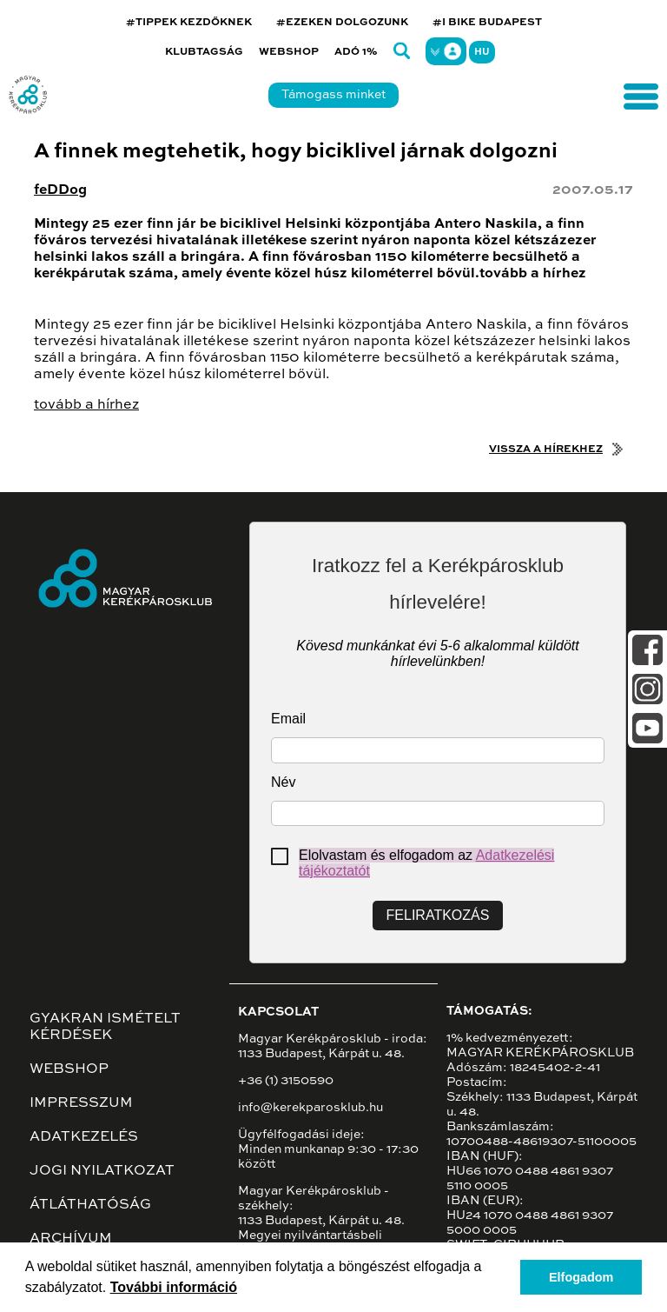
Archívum (71, 1239)
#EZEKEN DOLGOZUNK (342, 22)
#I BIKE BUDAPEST (487, 22)
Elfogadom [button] (581, 1277)
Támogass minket (333, 95)
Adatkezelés (84, 1137)
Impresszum (81, 1103)
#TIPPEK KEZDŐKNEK (189, 22)
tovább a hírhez (86, 405)
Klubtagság (204, 52)
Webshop (289, 52)
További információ (173, 1287)
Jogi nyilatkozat (102, 1171)
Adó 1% (356, 52)
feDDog (60, 190)
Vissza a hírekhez (546, 449)
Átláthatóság (90, 1205)
